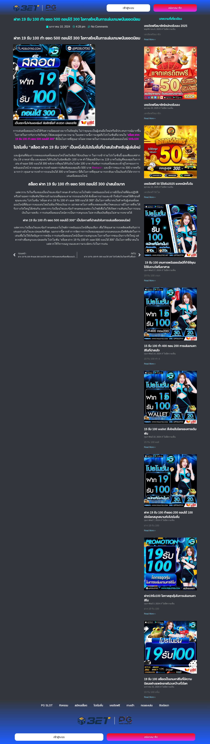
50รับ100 (133, 139)
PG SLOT (46, 705)
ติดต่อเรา (97, 167)
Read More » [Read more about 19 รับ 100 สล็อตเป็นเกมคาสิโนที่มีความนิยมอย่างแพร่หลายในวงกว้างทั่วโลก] (149, 697)
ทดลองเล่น (147, 705)
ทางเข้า (130, 705)
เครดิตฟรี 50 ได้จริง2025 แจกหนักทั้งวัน (168, 183)
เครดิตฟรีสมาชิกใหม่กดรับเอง (162, 104)
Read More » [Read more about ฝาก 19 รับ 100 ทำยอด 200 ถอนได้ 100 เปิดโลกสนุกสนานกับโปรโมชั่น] (149, 530)
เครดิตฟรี (115, 705)
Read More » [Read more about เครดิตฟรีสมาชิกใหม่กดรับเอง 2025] (149, 39)
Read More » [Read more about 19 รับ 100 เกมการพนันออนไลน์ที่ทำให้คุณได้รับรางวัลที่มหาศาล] (149, 280)
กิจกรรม (63, 705)
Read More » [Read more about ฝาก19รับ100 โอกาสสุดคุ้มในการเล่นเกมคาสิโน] (149, 614)
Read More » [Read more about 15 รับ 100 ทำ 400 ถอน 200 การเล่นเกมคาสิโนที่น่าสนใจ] (149, 364)
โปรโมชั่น (98, 705)
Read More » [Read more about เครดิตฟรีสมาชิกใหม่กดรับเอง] (149, 118)
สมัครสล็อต (81, 705)
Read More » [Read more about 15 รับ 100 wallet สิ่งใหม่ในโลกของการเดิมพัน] (149, 447)
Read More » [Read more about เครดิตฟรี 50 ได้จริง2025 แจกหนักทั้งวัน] (149, 197)
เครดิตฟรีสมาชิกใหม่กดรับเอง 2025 (165, 26)
